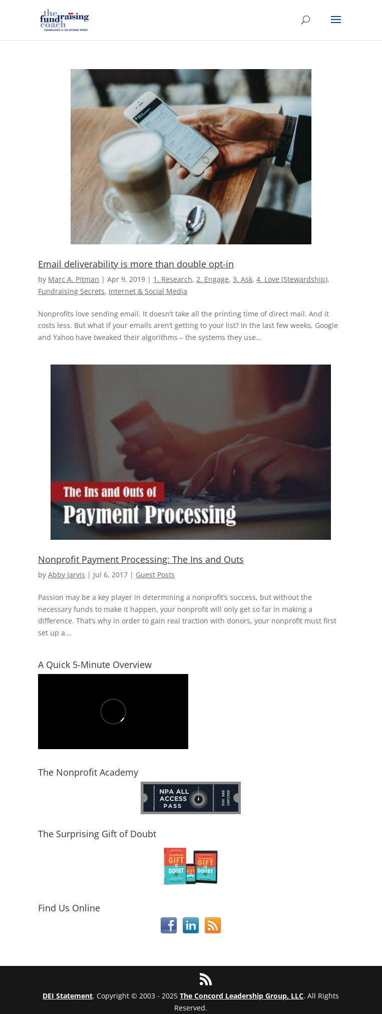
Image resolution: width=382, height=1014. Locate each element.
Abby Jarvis (66, 574)
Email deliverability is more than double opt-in (136, 264)
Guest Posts (155, 574)
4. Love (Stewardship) (291, 279)
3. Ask (242, 279)
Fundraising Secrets (71, 291)
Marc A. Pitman (73, 279)
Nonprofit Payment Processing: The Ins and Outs (141, 559)
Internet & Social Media (148, 291)
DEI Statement (68, 995)
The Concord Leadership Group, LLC (241, 995)
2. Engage (212, 279)
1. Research (172, 279)
